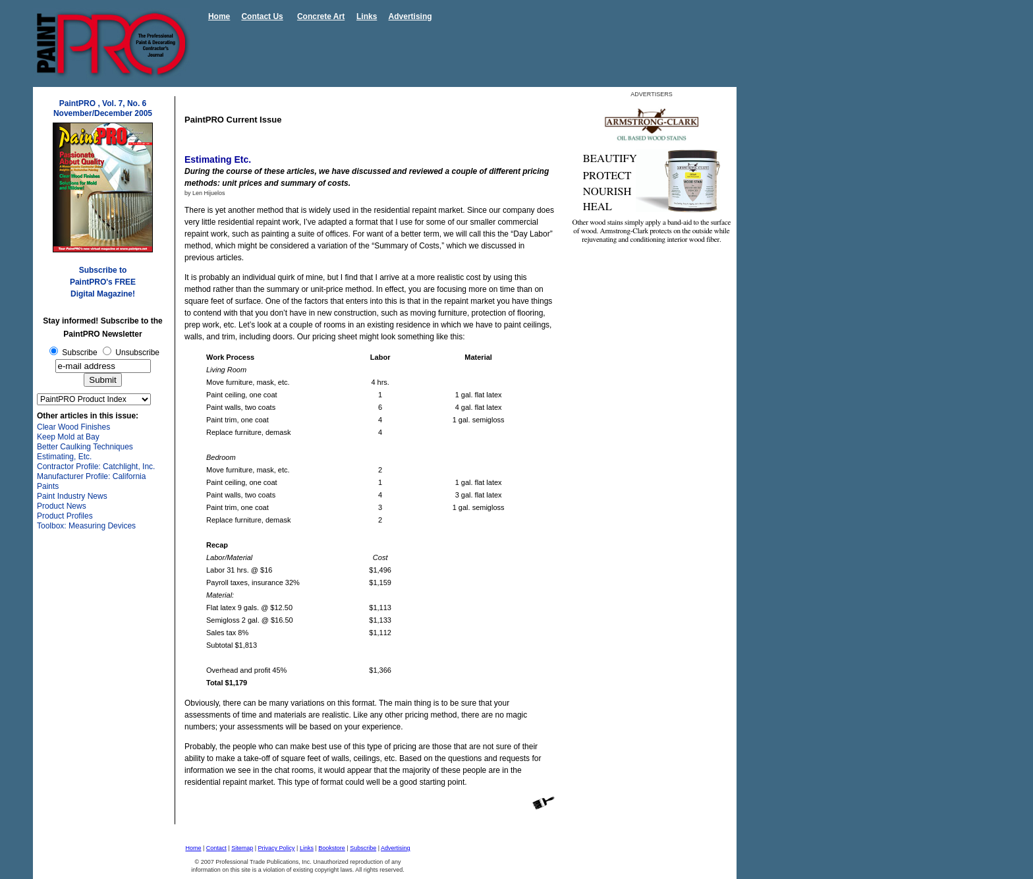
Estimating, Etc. (64, 456)
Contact (216, 848)
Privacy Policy (276, 848)
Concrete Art (321, 16)
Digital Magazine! (102, 293)
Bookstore (331, 848)
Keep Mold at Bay (68, 436)
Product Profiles (65, 516)
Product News (61, 506)
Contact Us (262, 16)
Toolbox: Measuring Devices (86, 525)
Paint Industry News (72, 496)
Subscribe (363, 848)
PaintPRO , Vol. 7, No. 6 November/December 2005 (102, 108)
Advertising (410, 16)
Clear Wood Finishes (73, 427)
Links (366, 16)
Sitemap (242, 848)
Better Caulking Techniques (85, 446)
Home (219, 16)
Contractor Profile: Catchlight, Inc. (96, 466)
